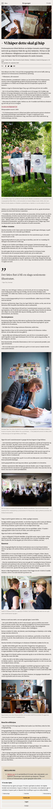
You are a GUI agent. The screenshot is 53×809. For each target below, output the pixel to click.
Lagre (26, 802)
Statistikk (26, 793)
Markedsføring (47, 793)
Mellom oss (11, 774)
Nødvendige (6, 793)
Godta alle (26, 798)
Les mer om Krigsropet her (9, 106)
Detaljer (26, 805)
